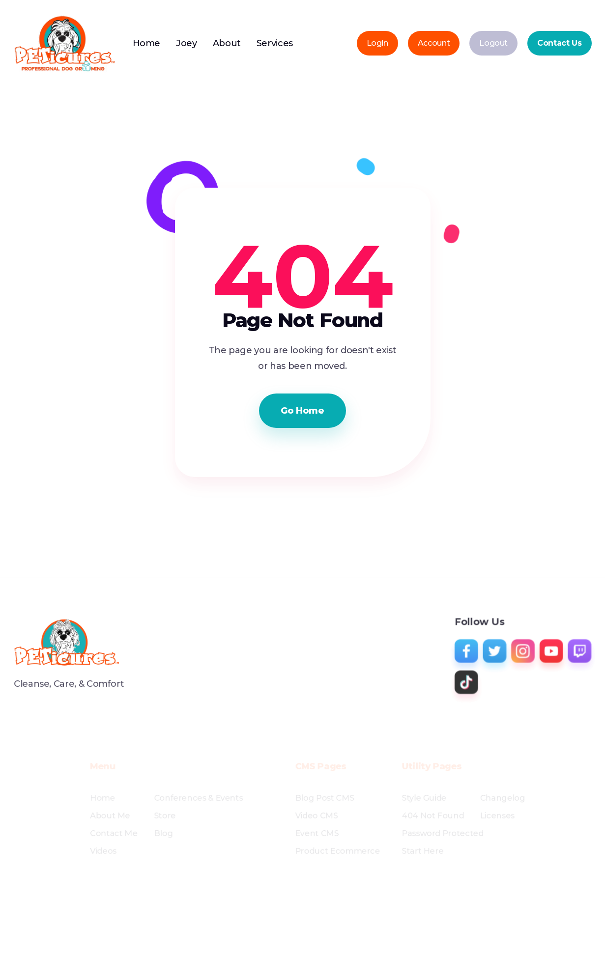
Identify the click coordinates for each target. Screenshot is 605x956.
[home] (65, 43)
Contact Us (559, 43)
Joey (186, 43)
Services (275, 43)
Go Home (302, 410)
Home (147, 43)
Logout (493, 43)
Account (434, 43)
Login (377, 43)
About (227, 43)
